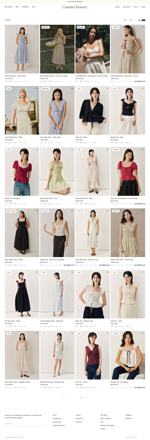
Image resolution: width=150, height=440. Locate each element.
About (33, 6)
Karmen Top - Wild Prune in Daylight (52, 259)
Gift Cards (79, 421)
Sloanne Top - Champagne (119, 382)
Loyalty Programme (59, 425)
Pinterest (128, 418)
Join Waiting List (139, 81)
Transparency (57, 418)
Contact (103, 428)
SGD (143, 7)
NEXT (82, 397)
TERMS (127, 437)
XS (10, 81)
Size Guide (104, 414)
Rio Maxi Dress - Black (12, 321)
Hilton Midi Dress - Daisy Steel (15, 76)
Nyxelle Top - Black (117, 137)
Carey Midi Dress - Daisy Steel (50, 137)
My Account (126, 7)
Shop (17, 6)
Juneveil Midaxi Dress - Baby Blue (51, 321)
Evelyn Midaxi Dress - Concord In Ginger (53, 76)
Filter (125, 20)
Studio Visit (79, 418)
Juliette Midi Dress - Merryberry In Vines (124, 76)
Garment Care (57, 421)
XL (21, 81)
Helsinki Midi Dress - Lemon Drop (122, 259)
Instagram (129, 414)
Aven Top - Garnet (81, 382)
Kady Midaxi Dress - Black (14, 259)
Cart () (135, 6)
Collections (25, 6)
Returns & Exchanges (107, 425)
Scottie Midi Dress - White (13, 137)
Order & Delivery (106, 418)
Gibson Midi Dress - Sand (84, 198)
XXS (6, 81)
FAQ (102, 421)
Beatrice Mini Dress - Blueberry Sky (52, 382)
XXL (24, 81)
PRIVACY (134, 437)
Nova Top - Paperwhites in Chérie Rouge (124, 198)
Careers (78, 414)
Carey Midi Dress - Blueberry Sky (86, 259)
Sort (131, 20)
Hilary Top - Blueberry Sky (84, 321)
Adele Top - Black (81, 137)
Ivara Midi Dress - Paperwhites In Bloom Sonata (91, 76)
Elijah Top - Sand (116, 321)
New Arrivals (8, 6)
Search (117, 7)
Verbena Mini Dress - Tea (48, 198)
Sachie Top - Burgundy (12, 198)
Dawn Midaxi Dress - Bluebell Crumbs (17, 382)
